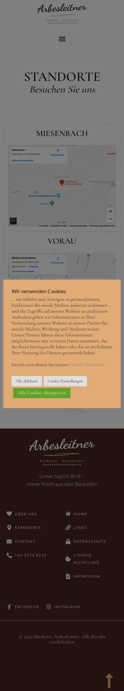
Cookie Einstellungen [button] (65, 381)
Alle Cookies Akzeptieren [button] (42, 393)
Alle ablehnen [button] (27, 381)
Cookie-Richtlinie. (87, 364)
